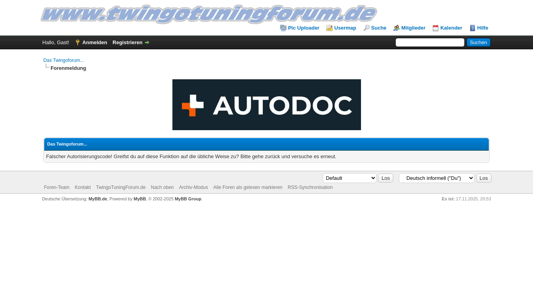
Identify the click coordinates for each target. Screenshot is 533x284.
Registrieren (127, 42)
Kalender (451, 28)
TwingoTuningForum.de (121, 187)
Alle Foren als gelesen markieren (247, 187)
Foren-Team (56, 187)
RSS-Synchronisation (310, 187)
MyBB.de (97, 198)
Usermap (345, 28)
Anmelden (94, 42)
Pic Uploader (303, 28)
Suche (379, 28)
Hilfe (482, 28)
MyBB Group (188, 198)
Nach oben (162, 187)
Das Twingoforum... (63, 60)
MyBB (140, 198)
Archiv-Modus (193, 187)
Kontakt (83, 187)
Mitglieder (413, 28)
